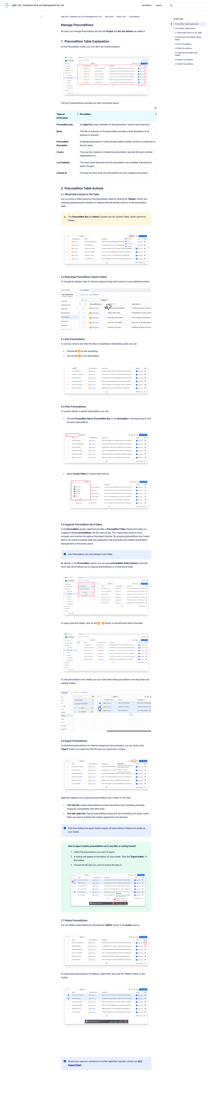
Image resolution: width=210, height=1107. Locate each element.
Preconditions (134, 17)
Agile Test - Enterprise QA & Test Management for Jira (38, 5)
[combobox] (187, 5)
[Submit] (171, 5)
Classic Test (121, 17)
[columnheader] (67, 116)
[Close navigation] (41, 17)
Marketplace (146, 5)
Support (159, 5)
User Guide (109, 17)
